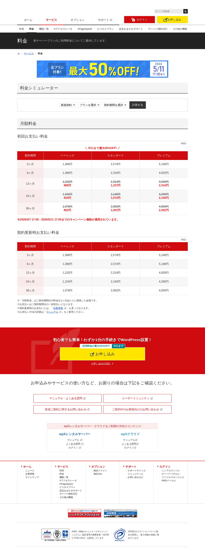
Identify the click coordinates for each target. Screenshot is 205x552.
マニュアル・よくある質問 (67, 398)
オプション (77, 19)
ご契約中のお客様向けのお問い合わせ (137, 409)
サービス (51, 19)
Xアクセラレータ (63, 29)
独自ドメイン (100, 470)
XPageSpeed (84, 29)
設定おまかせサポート (131, 29)
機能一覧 (44, 29)
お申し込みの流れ (101, 363)
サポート (105, 20)
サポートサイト (136, 470)
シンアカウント (171, 470)
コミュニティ (135, 474)
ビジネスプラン (105, 29)
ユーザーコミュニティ (137, 398)
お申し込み (172, 20)
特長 (21, 29)
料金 (31, 29)
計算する (137, 104)
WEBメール (169, 480)
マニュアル (52, 312)
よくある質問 (75, 443)
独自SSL (98, 474)
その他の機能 (180, 29)
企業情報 (29, 474)
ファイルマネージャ (173, 477)
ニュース (29, 470)
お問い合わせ (135, 477)
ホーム (28, 19)
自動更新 (58, 308)
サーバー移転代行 (157, 29)
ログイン (139, 20)
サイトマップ (32, 477)
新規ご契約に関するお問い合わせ (67, 409)
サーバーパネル (171, 474)
